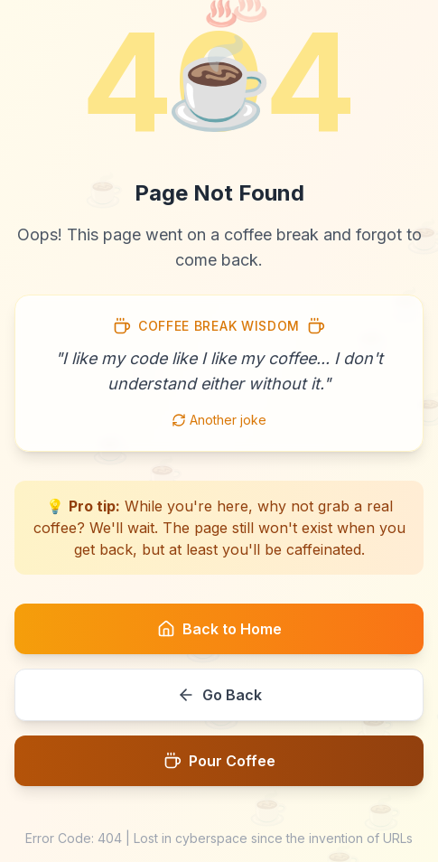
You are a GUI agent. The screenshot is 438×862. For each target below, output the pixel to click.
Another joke (219, 419)
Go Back (219, 695)
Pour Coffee (219, 761)
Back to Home (219, 629)
